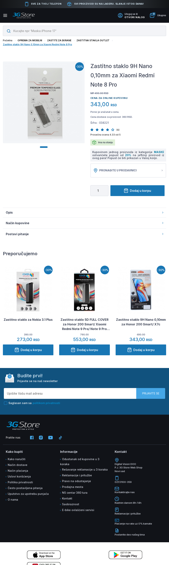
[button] (93, 129)
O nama (13, 500)
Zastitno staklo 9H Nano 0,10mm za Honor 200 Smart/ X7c (141, 322)
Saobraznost (70, 504)
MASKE (159, 152)
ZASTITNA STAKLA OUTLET (93, 40)
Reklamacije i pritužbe (77, 475)
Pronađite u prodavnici (128, 171)
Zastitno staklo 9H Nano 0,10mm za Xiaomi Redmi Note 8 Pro (37, 44)
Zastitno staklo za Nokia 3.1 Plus (28, 320)
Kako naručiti (16, 459)
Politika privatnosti (20, 482)
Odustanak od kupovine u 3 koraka (79, 462)
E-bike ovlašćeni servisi (78, 510)
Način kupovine (84, 223)
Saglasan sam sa (32, 403)
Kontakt (67, 498)
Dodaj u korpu (137, 191)
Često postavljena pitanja (25, 488)
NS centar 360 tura (74, 493)
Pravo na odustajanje (76, 481)
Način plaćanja (18, 471)
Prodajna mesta (72, 487)
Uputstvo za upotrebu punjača (28, 494)
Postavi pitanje (84, 234)
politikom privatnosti (46, 403)
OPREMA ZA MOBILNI (30, 40)
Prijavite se (150, 393)
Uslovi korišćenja (19, 476)
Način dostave (17, 465)
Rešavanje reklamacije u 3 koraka (85, 470)
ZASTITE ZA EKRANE (59, 40)
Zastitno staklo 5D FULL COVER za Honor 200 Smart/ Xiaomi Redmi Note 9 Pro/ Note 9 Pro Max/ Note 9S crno (84, 325)
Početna (7, 40)
